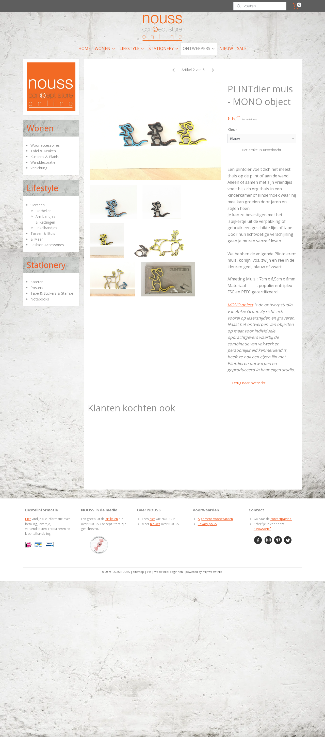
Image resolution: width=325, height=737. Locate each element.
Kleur (232, 129)
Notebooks (39, 299)
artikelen (111, 519)
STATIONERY (164, 48)
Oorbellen (44, 210)
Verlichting (38, 167)
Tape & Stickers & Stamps (52, 293)
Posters (36, 287)
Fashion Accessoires (47, 244)
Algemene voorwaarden (215, 519)
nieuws (155, 524)
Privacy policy (207, 524)
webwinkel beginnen (168, 572)
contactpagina (281, 519)
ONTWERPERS (199, 48)
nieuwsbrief (262, 529)
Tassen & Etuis (42, 233)
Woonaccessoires (45, 145)
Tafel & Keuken (43, 150)
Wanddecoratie (42, 162)
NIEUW (226, 48)
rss (149, 572)
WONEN (105, 48)
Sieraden (37, 205)
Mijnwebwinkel (213, 572)
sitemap (138, 572)
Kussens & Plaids (44, 156)
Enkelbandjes (46, 227)
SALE (242, 48)
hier (152, 519)
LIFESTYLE (132, 48)
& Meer (36, 239)
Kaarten (36, 281)
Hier (28, 519)
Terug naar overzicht (249, 382)
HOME (84, 48)
